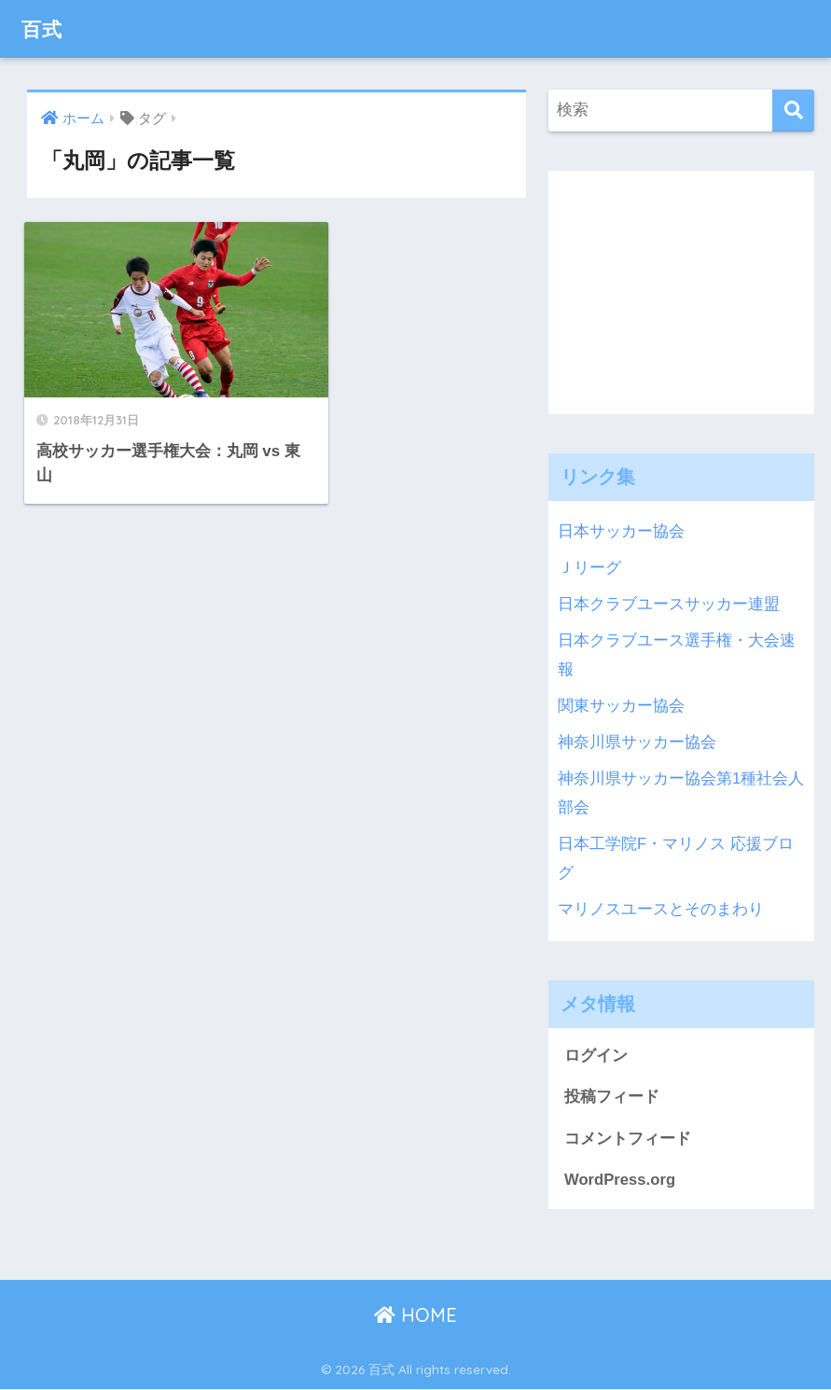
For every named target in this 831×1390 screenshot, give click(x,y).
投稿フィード (611, 1096)
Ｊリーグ (589, 568)
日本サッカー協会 (621, 531)
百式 (43, 28)
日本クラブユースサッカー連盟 (669, 604)
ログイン (596, 1055)
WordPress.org (620, 1180)
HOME (415, 1315)
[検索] (793, 111)
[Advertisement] (689, 287)
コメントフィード (627, 1138)
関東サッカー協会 (621, 706)
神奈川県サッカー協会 (637, 742)
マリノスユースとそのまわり (661, 909)
